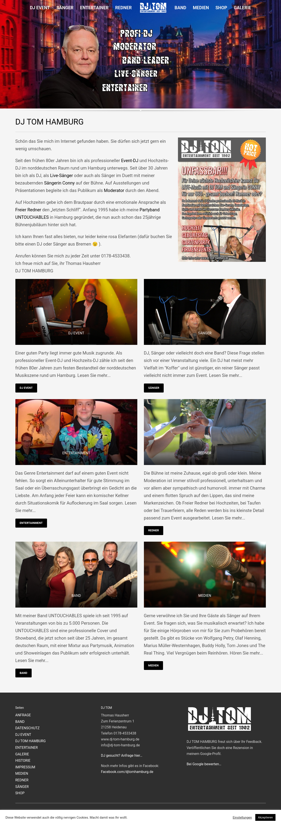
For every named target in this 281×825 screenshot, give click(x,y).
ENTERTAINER (26, 747)
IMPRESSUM (25, 767)
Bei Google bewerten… (204, 764)
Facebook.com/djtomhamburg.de (127, 772)
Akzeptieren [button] (265, 817)
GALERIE (22, 754)
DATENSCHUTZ (27, 728)
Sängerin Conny (59, 183)
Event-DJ (129, 160)
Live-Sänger (61, 175)
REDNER (153, 530)
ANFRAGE (23, 715)
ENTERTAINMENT (31, 523)
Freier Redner (28, 209)
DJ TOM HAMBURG (30, 741)
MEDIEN (153, 665)
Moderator (114, 190)
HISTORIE (23, 760)
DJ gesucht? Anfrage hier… (121, 755)
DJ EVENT (26, 387)
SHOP (20, 793)
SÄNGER (153, 387)
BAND (23, 673)
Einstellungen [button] (242, 818)
